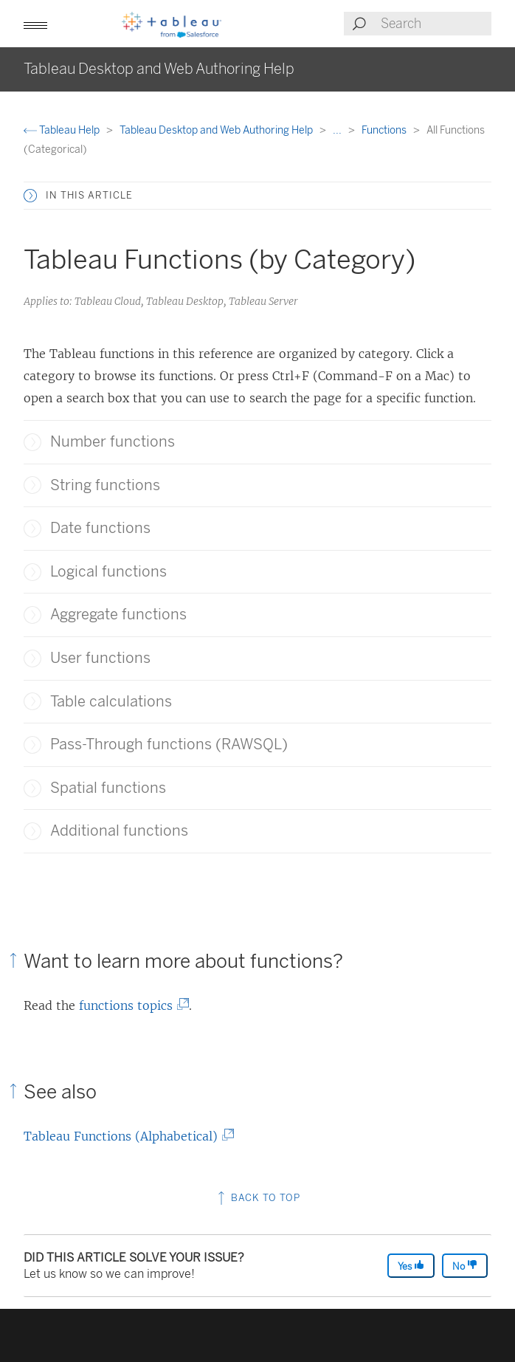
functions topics (130, 1005)
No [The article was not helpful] (464, 1265)
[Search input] (435, 23)
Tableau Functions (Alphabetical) (125, 1136)
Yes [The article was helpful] (411, 1265)
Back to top (257, 1197)
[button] (35, 23)
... (338, 130)
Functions (385, 130)
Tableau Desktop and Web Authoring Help (217, 130)
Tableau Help (63, 130)
